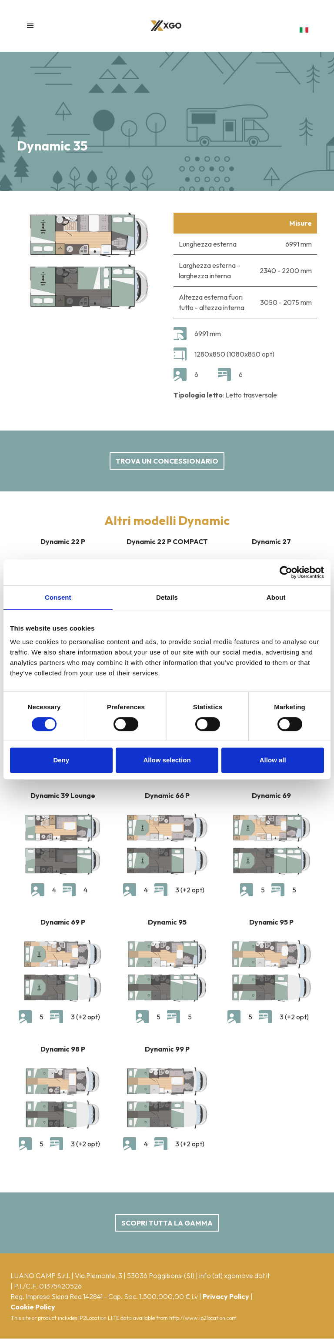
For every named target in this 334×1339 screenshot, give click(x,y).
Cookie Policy (32, 1306)
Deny (61, 760)
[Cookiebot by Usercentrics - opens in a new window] (286, 572)
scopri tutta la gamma (167, 1223)
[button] (304, 30)
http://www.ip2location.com (203, 1317)
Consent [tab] (58, 597)
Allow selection (166, 760)
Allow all (273, 760)
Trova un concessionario (167, 461)
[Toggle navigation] (30, 25)
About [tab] (276, 597)
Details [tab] (167, 597)
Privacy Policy (226, 1296)
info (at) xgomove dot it (234, 1275)
